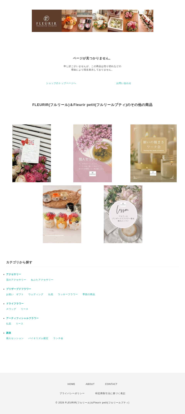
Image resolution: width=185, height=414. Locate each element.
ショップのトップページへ (61, 83)
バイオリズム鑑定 (38, 338)
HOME (71, 384)
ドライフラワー (15, 303)
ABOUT (90, 384)
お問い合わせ (123, 83)
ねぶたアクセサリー (42, 279)
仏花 (50, 294)
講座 (8, 333)
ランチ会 (58, 338)
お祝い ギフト (15, 294)
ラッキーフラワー (68, 294)
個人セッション (15, 338)
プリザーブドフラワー (18, 289)
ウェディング (35, 294)
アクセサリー (13, 274)
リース (24, 309)
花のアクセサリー (16, 279)
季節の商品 (89, 294)
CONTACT (111, 384)
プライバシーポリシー (72, 393)
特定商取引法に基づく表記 (110, 393)
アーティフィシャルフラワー (22, 318)
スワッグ (11, 309)
